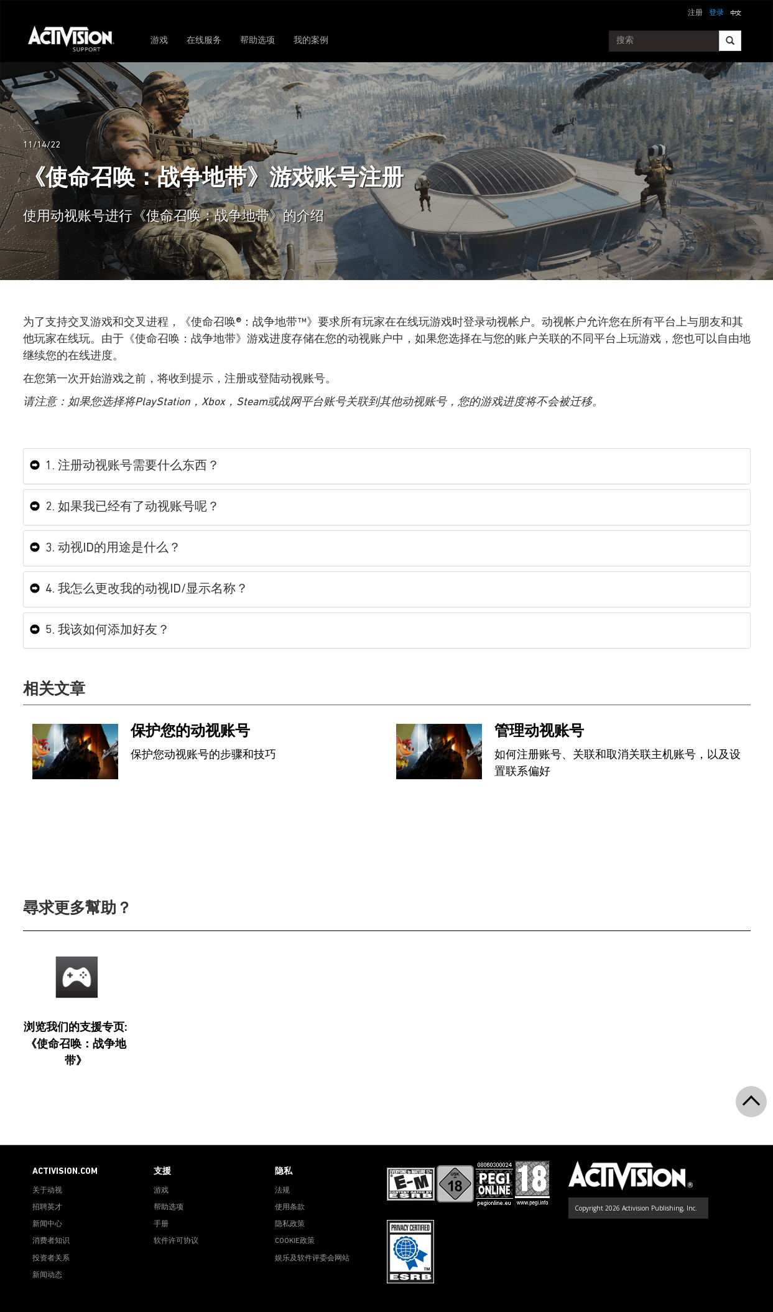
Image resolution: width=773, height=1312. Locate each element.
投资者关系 (51, 1258)
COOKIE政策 (295, 1241)
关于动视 (47, 1190)
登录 (716, 13)
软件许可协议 (176, 1241)
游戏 (159, 40)
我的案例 (311, 40)
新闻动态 (47, 1275)
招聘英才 (47, 1207)
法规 (282, 1190)
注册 (695, 13)
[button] (735, 12)
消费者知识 (51, 1241)
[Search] (730, 40)
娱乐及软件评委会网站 (312, 1258)
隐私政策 (290, 1224)
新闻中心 (47, 1224)
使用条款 (290, 1207)
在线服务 (204, 40)
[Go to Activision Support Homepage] (77, 41)
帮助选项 (257, 40)
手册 (161, 1224)
